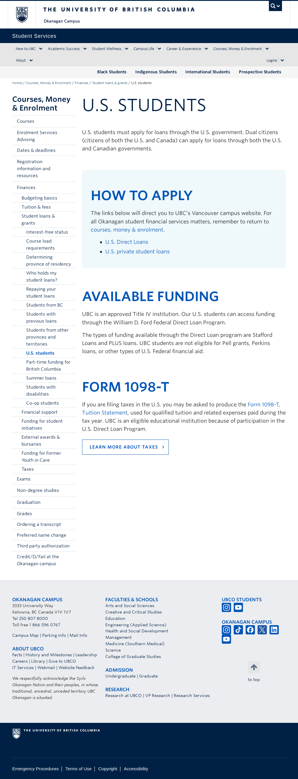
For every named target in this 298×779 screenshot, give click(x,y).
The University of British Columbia (26, 15)
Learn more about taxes (124, 447)
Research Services (192, 695)
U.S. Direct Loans (126, 242)
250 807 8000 (33, 618)
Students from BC (44, 305)
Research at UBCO (123, 695)
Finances (81, 83)
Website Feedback (76, 667)
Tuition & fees (36, 207)
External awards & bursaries (41, 441)
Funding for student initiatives (42, 425)
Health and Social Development (136, 631)
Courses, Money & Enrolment (237, 49)
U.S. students (40, 353)
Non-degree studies (38, 490)
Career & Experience (183, 49)
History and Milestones (49, 654)
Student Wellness (106, 49)
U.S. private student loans (137, 251)
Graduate (148, 676)
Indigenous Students (156, 72)
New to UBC (26, 49)
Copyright (107, 768)
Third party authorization (43, 546)
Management (118, 637)
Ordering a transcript (39, 524)
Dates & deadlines (36, 150)
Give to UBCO (62, 661)
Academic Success (64, 49)
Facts (17, 654)
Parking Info (54, 635)
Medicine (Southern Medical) (135, 643)
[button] (70, 121)
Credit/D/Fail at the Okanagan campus (38, 560)
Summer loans (41, 378)
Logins (272, 60)
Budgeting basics (39, 198)
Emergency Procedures (35, 768)
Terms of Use (78, 768)
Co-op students (42, 403)
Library (38, 661)
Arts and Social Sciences (129, 605)
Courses (25, 121)
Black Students (112, 72)
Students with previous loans (41, 318)
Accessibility (136, 768)
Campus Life (144, 49)
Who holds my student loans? (41, 277)
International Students (207, 72)
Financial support (40, 412)
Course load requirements (40, 245)
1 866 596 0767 (44, 625)
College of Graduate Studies (133, 656)
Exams (24, 479)
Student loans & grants (109, 83)
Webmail (46, 667)
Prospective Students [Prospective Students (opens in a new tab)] (260, 72)
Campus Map (25, 635)
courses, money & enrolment (127, 230)
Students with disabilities (41, 391)
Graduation (28, 502)
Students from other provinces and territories (47, 337)
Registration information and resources (33, 168)
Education (115, 618)
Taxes (28, 469)
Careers (20, 661)
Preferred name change (41, 535)
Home (17, 83)
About (21, 60)
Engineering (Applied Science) (135, 625)
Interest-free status (47, 232)
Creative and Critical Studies (133, 612)
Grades (24, 513)
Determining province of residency (48, 261)
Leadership (86, 654)
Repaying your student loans (41, 293)
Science (113, 650)
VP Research (157, 695)
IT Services (23, 667)
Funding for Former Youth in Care (41, 457)
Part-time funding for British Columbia (48, 366)
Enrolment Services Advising (37, 136)
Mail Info (78, 635)
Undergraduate (120, 676)
